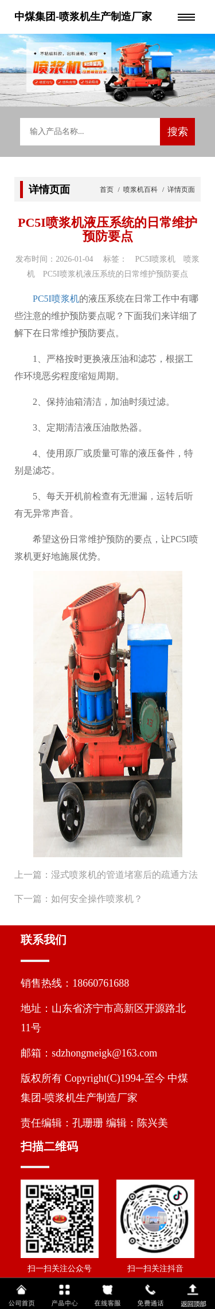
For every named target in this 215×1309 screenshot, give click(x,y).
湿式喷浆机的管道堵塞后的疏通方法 (124, 875)
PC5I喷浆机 (56, 298)
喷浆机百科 (140, 190)
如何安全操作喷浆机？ (97, 899)
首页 (107, 190)
